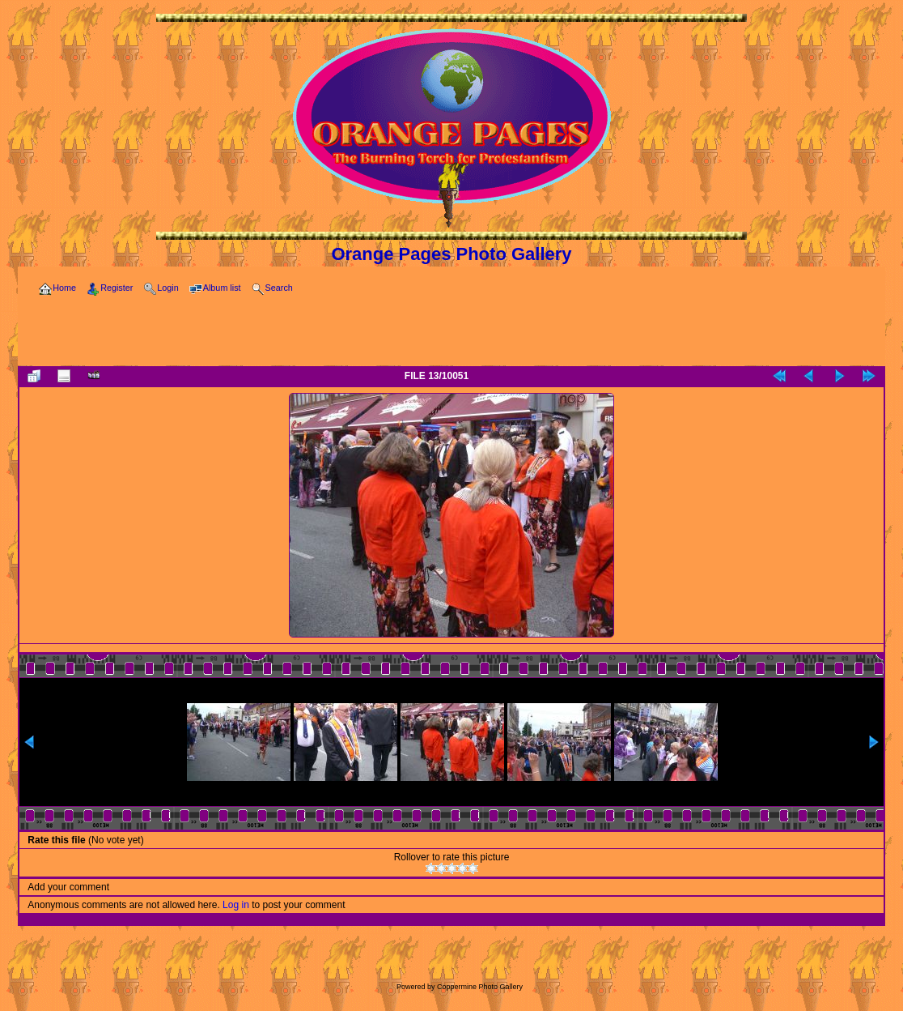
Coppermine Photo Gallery (480, 987)
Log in (236, 905)
